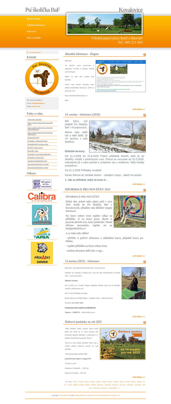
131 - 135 (92, 388)
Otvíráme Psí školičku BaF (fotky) (37, 161)
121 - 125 (134, 385)
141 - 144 (108, 388)
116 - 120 (126, 385)
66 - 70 (142, 382)
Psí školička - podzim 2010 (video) (38, 141)
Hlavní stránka (33, 18)
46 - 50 (118, 382)
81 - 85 (78, 385)
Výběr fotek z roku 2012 (35, 119)
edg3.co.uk (116, 395)
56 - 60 (130, 382)
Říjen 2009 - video (33, 151)
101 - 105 (103, 385)
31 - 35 (101, 382)
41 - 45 (112, 382)
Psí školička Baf (65, 395)
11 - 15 (78, 382)
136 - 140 (100, 388)
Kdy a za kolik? (34, 37)
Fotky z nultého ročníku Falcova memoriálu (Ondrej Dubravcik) (40, 128)
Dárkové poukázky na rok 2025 (83, 321)
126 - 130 (141, 385)
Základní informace (36, 25)
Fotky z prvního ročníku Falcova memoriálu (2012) (40, 123)
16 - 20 (83, 382)
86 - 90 (84, 385)
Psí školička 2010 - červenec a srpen (38, 144)
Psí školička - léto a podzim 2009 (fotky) (39, 154)
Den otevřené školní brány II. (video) (38, 164)
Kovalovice (131, 10)
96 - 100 (97, 385)
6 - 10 (73, 382)
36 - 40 (107, 382)
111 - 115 (118, 385)
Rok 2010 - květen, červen (35, 147)
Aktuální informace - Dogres (82, 54)
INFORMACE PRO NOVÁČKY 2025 (87, 189)
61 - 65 (136, 382)
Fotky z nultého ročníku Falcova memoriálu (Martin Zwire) (40, 133)
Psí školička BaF (42, 10)
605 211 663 (36, 106)
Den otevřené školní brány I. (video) (38, 167)
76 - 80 (73, 385)
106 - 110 (111, 385)
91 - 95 (90, 385)
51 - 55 (124, 382)
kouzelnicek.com (106, 395)
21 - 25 (89, 382)
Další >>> (116, 388)
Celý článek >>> (139, 109)
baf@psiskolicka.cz (38, 103)
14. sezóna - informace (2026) (82, 114)
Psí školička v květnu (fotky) (36, 157)
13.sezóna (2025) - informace (82, 261)
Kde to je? (31, 31)
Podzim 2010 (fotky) (33, 137)
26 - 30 (95, 382)
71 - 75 (67, 385)
